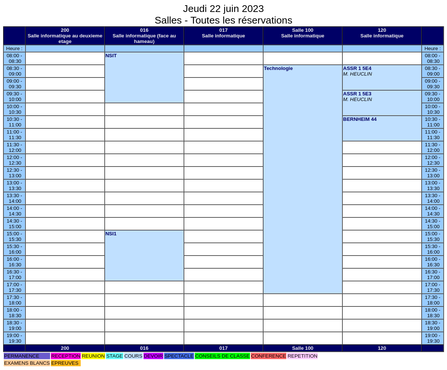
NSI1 (111, 233)
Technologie (278, 68)
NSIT (111, 55)
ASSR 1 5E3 (357, 94)
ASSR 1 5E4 (357, 68)
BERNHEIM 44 (360, 119)
